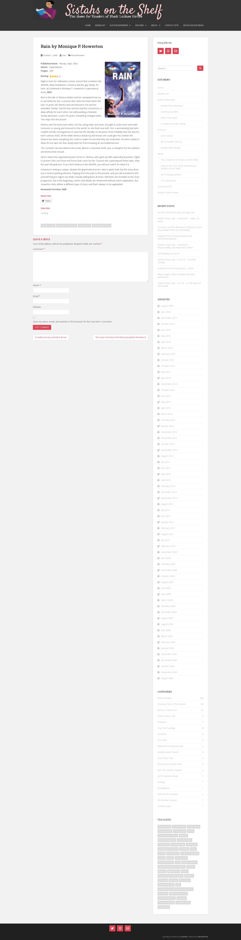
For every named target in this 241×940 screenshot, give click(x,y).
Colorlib (183, 936)
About (154, 25)
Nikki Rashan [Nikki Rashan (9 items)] (173, 871)
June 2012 (166, 516)
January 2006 (167, 648)
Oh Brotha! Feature (167, 800)
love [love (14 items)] (178, 862)
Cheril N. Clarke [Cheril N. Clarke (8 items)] (184, 840)
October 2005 (168, 666)
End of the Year (165, 758)
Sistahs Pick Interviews (172, 105)
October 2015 (168, 365)
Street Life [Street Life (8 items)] (163, 893)
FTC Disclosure (168, 180)
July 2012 (165, 510)
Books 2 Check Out (167, 710)
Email (36, 296)
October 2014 (168, 389)
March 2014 (167, 413)
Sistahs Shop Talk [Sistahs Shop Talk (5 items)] (166, 884)
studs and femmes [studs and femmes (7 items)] (167, 898)
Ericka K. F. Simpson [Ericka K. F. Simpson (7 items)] (189, 853)
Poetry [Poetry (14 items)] (185, 871)
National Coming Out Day (170, 746)
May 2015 (166, 371)
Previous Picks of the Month (172, 704)
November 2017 (169, 317)
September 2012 (169, 498)
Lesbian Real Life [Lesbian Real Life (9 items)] (166, 862)
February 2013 (168, 486)
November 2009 (169, 552)
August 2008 (167, 582)
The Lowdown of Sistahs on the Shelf (179, 159)
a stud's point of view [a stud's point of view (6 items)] (168, 835)
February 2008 (168, 606)
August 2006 (167, 624)
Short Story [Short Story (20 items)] (185, 880)
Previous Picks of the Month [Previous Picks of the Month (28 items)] (170, 875)
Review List (100, 25)
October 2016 (168, 323)
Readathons (164, 788)
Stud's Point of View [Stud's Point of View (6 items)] (178, 893)
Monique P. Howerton (66, 225)
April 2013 (166, 480)
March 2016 (167, 347)
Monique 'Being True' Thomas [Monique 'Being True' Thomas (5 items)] (172, 866)
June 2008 (166, 588)
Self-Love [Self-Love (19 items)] (173, 880)
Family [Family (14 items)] (170, 858)
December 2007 (169, 612)
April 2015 (166, 377)
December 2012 (169, 492)
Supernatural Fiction (101, 225)
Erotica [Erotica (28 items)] (162, 858)
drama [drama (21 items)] (161, 853)
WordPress (203, 936)
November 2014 (169, 383)
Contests (162, 734)
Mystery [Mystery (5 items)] (162, 871)
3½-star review (48, 225)
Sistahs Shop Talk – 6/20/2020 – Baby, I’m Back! (178, 220)
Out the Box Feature (168, 794)
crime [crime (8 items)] (193, 849)
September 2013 (169, 450)
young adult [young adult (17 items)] (164, 907)
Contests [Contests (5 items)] (184, 849)
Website (37, 306)
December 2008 (169, 570)
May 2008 (166, 594)
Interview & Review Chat (170, 764)
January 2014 (167, 426)
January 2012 (167, 522)
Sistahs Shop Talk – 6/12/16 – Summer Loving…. (177, 261)
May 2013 (166, 474)
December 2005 (169, 654)
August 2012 (167, 504)
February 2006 (168, 642)
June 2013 (166, 468)
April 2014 (166, 407)
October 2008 (168, 576)
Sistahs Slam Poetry (171, 147)
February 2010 (168, 546)
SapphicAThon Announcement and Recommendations (175, 237)
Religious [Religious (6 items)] (189, 875)
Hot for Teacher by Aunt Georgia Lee (176, 212)
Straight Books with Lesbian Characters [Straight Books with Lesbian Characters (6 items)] (175, 889)
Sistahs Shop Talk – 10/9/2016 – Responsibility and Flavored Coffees (175, 246)
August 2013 (167, 456)
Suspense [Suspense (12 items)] (182, 898)
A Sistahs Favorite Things (173, 123)
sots (64, 55)
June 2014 (166, 395)
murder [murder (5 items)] (190, 866)
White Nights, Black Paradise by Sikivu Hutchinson (176, 276)
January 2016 (167, 359)
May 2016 (166, 335)
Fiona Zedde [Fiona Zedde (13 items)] (181, 858)
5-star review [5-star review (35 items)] (179, 831)
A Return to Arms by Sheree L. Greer (176, 268)
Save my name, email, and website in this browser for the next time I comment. (72, 321)
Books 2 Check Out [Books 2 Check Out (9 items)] (167, 840)
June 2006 (166, 630)
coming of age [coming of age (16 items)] (178, 844)
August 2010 (167, 534)
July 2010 (165, 540)
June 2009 (166, 558)
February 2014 (168, 419)
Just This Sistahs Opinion (170, 770)
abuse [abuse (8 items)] (190, 831)
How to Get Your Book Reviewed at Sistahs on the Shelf (178, 167)
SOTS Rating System (171, 174)
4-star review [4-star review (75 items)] (193, 826)
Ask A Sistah (167, 135)
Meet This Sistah (169, 117)
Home (88, 25)
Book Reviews (77, 55)
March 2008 (167, 600)
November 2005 (169, 660)
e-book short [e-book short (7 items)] (173, 853)
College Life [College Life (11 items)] (164, 844)
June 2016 (166, 329)
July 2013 (165, 462)
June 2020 (166, 311)
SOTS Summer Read (168, 776)
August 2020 (167, 305)
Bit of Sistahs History (171, 141)
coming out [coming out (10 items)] (192, 844)
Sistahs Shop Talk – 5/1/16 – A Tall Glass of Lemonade (179, 284)
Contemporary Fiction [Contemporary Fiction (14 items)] (168, 849)
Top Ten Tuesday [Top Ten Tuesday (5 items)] (166, 902)
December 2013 (169, 432)
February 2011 (168, 528)
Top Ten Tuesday (166, 728)
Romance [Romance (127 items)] (163, 880)
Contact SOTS (172, 25)
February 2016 (168, 353)
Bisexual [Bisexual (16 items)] (183, 835)
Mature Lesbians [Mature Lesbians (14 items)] (189, 862)
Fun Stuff (162, 740)
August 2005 (167, 678)
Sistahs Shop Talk (166, 716)
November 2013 (169, 438)
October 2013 (168, 444)
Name (37, 285)
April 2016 (166, 341)
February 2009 (168, 564)
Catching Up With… (170, 111)
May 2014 (166, 401)
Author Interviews (119, 25)
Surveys (161, 782)
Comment (39, 249)
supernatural (84, 225)
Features (139, 25)
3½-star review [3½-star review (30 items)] (179, 826)
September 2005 (169, 672)
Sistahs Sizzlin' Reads (168, 752)
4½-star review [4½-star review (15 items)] (165, 831)
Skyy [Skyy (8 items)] (178, 884)
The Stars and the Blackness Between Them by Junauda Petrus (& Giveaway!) (180, 228)
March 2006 (167, 636)
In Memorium (164, 806)
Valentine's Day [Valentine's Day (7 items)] (183, 902)
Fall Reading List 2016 (168, 253)
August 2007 (167, 618)
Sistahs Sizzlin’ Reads (193, 25)
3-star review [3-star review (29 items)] (164, 826)
